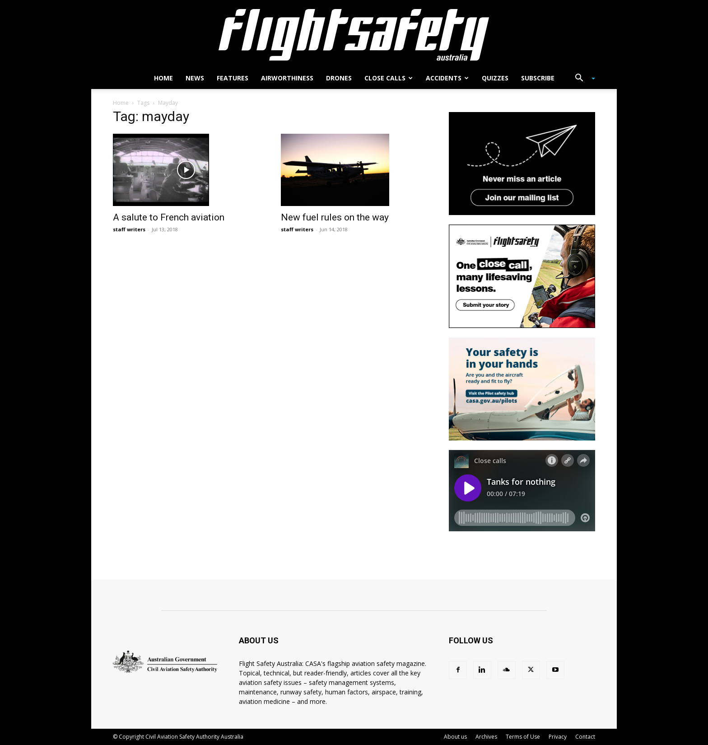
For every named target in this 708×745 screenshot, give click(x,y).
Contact (585, 736)
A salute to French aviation (168, 217)
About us (455, 736)
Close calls (388, 78)
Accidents (447, 78)
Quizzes (495, 78)
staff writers (129, 229)
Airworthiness (287, 78)
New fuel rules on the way (335, 217)
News (195, 78)
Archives (486, 736)
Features (232, 78)
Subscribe (537, 78)
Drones (339, 78)
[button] (581, 79)
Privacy (558, 736)
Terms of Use (523, 736)
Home (163, 78)
